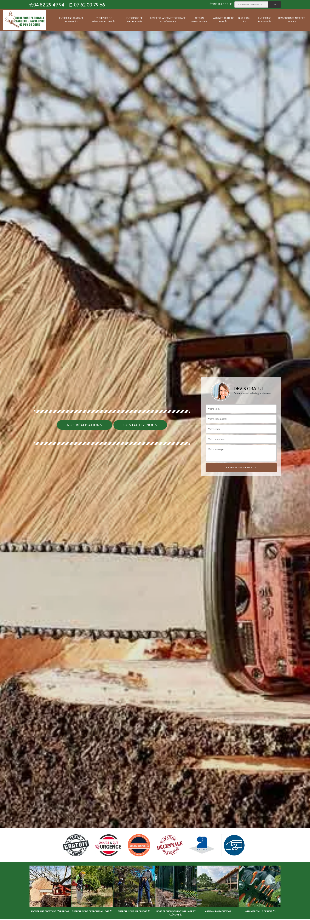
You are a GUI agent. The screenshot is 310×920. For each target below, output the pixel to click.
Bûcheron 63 (244, 20)
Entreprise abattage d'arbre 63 (71, 20)
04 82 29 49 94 (46, 5)
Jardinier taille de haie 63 (223, 20)
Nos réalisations (84, 425)
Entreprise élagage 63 (264, 20)
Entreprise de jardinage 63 (134, 20)
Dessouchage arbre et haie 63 (291, 20)
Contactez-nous (140, 425)
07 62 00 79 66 (86, 5)
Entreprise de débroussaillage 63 (103, 20)
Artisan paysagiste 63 (199, 20)
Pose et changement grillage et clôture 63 (168, 20)
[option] (155, 460)
